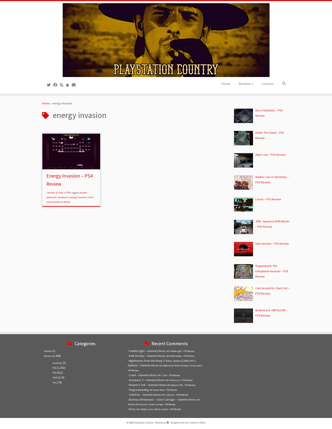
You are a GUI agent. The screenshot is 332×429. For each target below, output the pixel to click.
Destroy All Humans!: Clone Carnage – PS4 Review (152, 404)
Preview (48, 351)
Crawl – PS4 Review (170, 375)
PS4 (68, 192)
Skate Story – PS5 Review (165, 389)
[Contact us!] (75, 85)
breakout (63, 197)
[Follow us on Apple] (69, 85)
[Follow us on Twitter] (50, 85)
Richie (67, 201)
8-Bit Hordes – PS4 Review (182, 356)
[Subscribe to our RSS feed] (63, 85)
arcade (83, 192)
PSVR (55, 377)
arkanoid (51, 197)
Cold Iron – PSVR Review (177, 394)
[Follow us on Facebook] (56, 85)
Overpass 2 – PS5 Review (181, 380)
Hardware (57, 363)
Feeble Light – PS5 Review (182, 351)
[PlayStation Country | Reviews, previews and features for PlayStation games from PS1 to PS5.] (166, 40)
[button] (282, 83)
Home (225, 83)
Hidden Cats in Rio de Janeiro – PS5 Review (160, 409)
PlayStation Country (143, 422)
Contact (268, 83)
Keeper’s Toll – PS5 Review (183, 385)
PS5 (54, 372)
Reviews (246, 83)
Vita (55, 382)
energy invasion (78, 197)
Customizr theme (196, 422)
